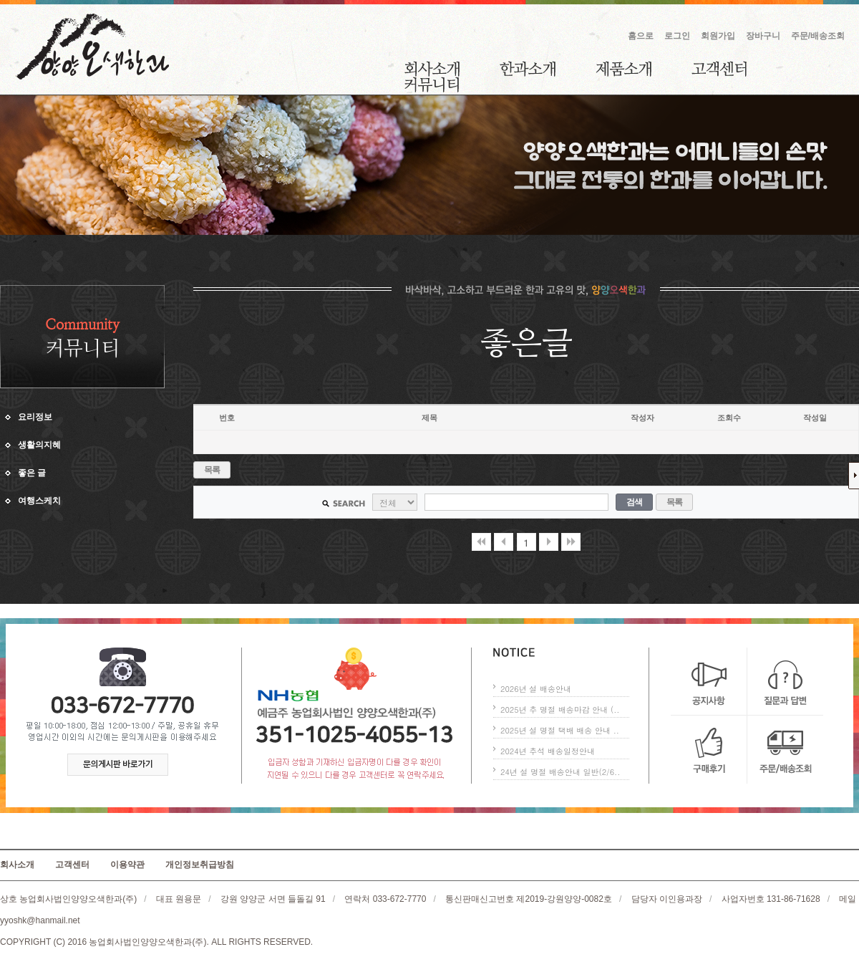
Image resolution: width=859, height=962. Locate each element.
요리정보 (35, 417)
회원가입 (718, 36)
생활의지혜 (39, 445)
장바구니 (763, 36)
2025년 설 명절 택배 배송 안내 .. (559, 730)
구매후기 (709, 750)
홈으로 (641, 36)
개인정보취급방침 (199, 865)
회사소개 (432, 69)
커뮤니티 (431, 84)
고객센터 (719, 69)
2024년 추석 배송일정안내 (547, 751)
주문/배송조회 (818, 36)
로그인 (677, 36)
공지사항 (709, 682)
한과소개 (527, 69)
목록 (212, 470)
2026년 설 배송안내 (535, 688)
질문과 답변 (785, 682)
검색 (634, 502)
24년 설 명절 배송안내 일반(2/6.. (560, 771)
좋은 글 (32, 473)
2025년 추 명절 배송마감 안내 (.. (559, 709)
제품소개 (623, 69)
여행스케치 (39, 501)
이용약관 (127, 865)
